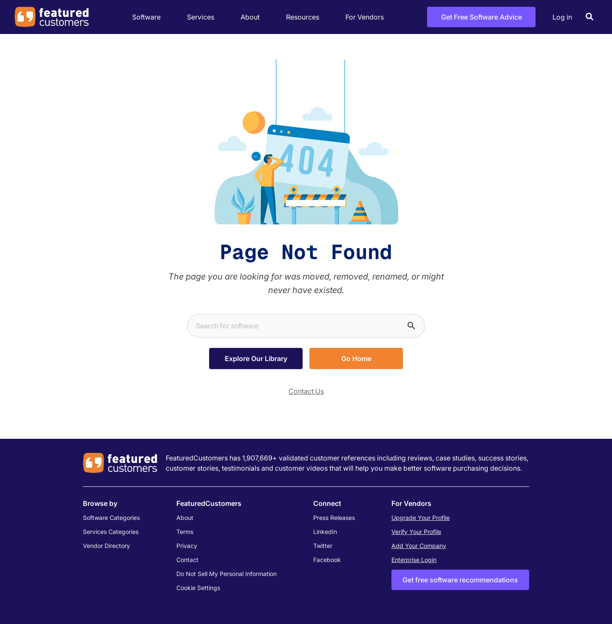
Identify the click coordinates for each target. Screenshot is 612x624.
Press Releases (334, 517)
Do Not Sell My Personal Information (226, 573)
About (252, 17)
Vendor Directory (106, 545)
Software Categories (111, 517)
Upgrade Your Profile (420, 517)
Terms (184, 531)
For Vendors (365, 17)
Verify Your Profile (416, 531)
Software (148, 17)
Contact (187, 559)
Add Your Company (418, 545)
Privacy (186, 545)
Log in (562, 17)
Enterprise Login (413, 559)
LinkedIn (325, 531)
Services (203, 17)
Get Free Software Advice (481, 17)
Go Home (356, 358)
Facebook (327, 559)
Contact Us (306, 391)
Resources (305, 17)
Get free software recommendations (460, 580)
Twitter (322, 545)
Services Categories (111, 531)
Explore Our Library (256, 358)
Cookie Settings (198, 587)
